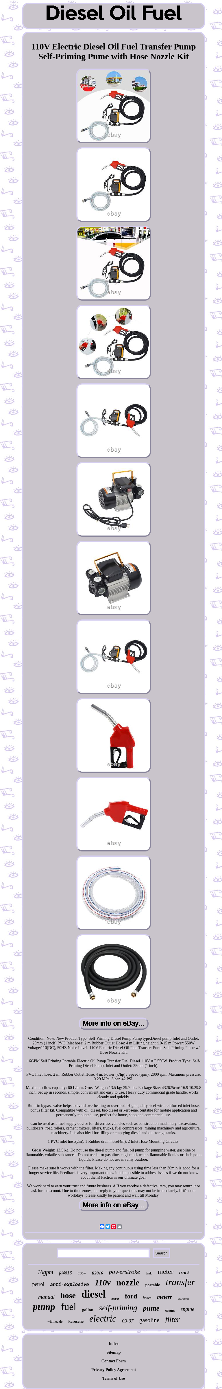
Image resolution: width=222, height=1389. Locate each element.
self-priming (118, 1307)
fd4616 (65, 1272)
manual (46, 1297)
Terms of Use (113, 1378)
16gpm (45, 1272)
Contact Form (113, 1361)
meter (165, 1271)
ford (131, 1296)
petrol (38, 1284)
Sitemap (113, 1352)
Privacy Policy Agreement (113, 1370)
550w (81, 1273)
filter (172, 1319)
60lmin (170, 1310)
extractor (183, 1298)
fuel (68, 1306)
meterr (164, 1297)
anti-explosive (69, 1284)
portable (152, 1285)
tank (149, 1273)
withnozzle (55, 1322)
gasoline (149, 1320)
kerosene (76, 1321)
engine (187, 1309)
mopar (115, 1298)
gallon (87, 1309)
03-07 (128, 1321)
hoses (147, 1298)
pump (44, 1307)
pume (151, 1308)
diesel (94, 1294)
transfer (180, 1282)
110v (103, 1282)
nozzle (128, 1282)
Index (114, 1344)
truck (184, 1272)
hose (68, 1295)
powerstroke (124, 1271)
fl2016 (97, 1273)
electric (102, 1318)
